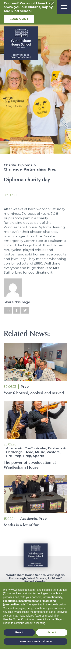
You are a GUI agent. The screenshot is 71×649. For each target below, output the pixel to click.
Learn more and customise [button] (35, 641)
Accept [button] (51, 632)
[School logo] (21, 44)
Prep (52, 169)
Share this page (17, 302)
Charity (10, 165)
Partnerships (35, 169)
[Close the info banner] (52, 3)
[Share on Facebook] (16, 310)
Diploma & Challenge (20, 167)
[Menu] (64, 7)
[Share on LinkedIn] (8, 310)
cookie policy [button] (58, 604)
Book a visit (19, 19)
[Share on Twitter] (25, 310)
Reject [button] (19, 632)
